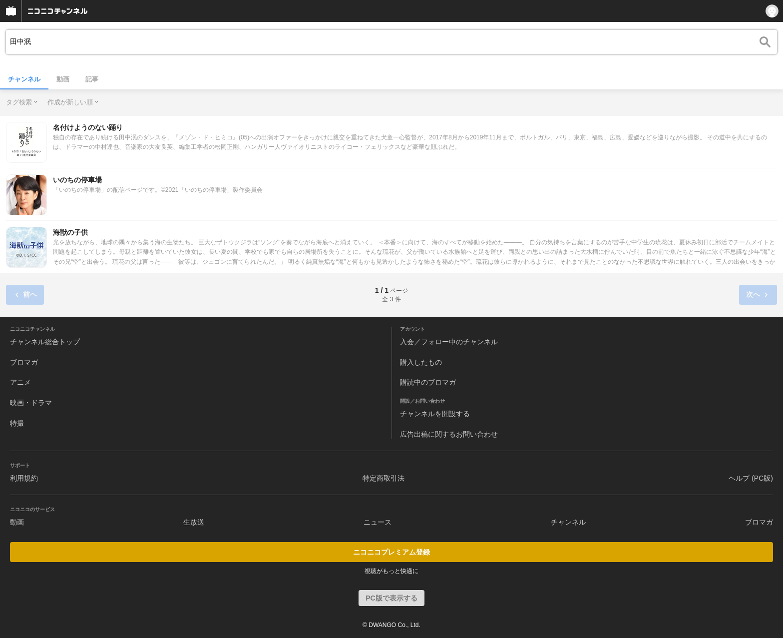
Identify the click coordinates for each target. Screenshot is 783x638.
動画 (62, 79)
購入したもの (421, 362)
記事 (91, 79)
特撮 (17, 423)
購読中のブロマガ (428, 382)
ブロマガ (24, 362)
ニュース (378, 522)
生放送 (193, 522)
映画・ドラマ (31, 403)
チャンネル (24, 79)
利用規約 (24, 478)
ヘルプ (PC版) (751, 478)
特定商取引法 (383, 478)
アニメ (20, 382)
